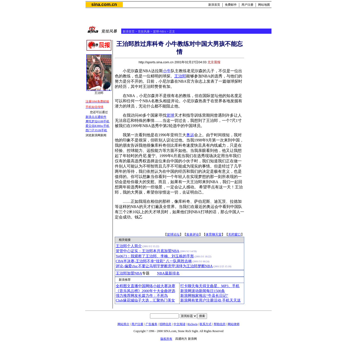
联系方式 (205, 324)
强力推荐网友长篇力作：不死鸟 (142, 296)
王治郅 (180, 76)
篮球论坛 (173, 234)
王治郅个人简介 (129, 246)
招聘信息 (165, 324)
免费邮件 (231, 4)
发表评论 (192, 234)
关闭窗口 (234, 234)
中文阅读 (179, 324)
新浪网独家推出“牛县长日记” (204, 296)
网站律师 (233, 324)
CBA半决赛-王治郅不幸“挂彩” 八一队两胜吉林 (154, 261)
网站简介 (123, 324)
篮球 (170, 115)
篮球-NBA (159, 31)
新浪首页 (214, 4)
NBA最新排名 (168, 273)
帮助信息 (220, 324)
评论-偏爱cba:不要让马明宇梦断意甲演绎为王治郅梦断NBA (164, 266)
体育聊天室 (214, 234)
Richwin (192, 324)
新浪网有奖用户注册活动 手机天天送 (210, 300)
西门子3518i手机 (96, 130)
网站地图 (264, 4)
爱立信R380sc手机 (97, 126)
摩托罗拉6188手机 (97, 121)
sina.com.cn (104, 4)
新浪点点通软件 (96, 117)
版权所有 (166, 339)
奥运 (190, 135)
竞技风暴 (144, 31)
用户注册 (247, 4)
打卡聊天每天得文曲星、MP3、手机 (209, 286)
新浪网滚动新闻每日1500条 (202, 291)
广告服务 (151, 324)
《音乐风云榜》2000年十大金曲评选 (145, 291)
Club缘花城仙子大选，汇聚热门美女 (145, 300)
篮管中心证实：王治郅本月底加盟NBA (147, 251)
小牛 (167, 71)
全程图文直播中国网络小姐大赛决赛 (145, 286)
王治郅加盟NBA (129, 273)
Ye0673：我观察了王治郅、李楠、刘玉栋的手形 (155, 256)
